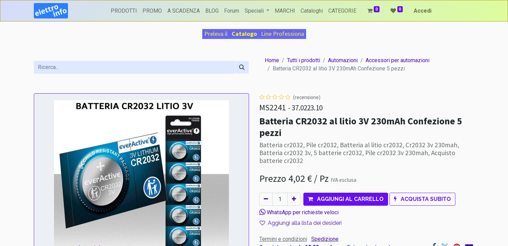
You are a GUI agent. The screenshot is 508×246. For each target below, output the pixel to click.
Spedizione (325, 239)
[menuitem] (124, 11)
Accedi (422, 11)
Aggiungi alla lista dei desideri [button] (301, 223)
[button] (345, 199)
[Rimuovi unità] (266, 199)
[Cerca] (242, 67)
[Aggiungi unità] (294, 199)
